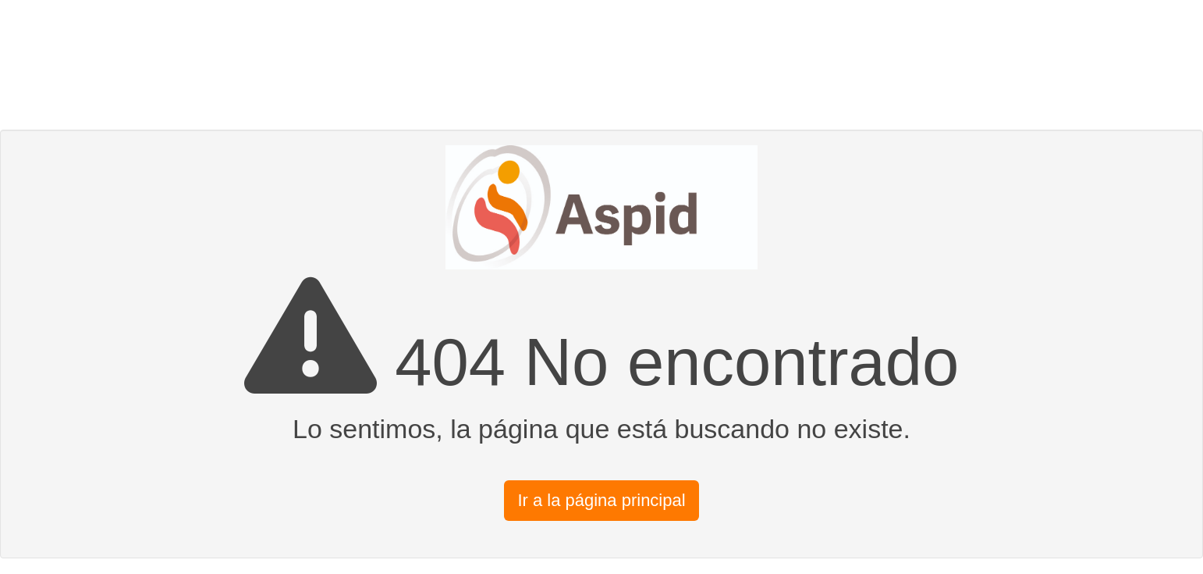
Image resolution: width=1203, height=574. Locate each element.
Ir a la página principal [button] (601, 500)
